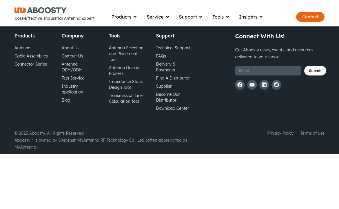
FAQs (161, 65)
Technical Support (173, 57)
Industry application (72, 98)
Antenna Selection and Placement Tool (126, 62)
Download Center (172, 117)
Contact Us (72, 65)
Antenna (22, 57)
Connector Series (30, 73)
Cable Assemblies (31, 65)
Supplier (164, 95)
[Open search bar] (285, 14)
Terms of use (312, 142)
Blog (66, 109)
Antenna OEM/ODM (72, 76)
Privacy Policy (280, 142)
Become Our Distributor (168, 106)
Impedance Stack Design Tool (126, 93)
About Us (70, 57)
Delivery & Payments (166, 76)
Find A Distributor (173, 87)
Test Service (73, 87)
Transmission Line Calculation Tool (126, 107)
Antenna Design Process (124, 79)
